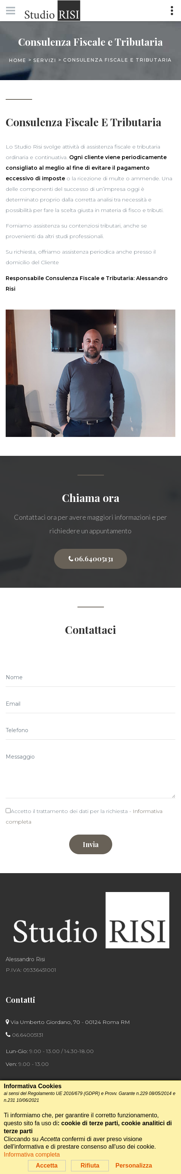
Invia (91, 844)
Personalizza (133, 1165)
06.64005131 (90, 559)
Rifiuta (89, 1165)
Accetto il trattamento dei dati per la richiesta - (84, 816)
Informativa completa (32, 1154)
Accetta (47, 1165)
